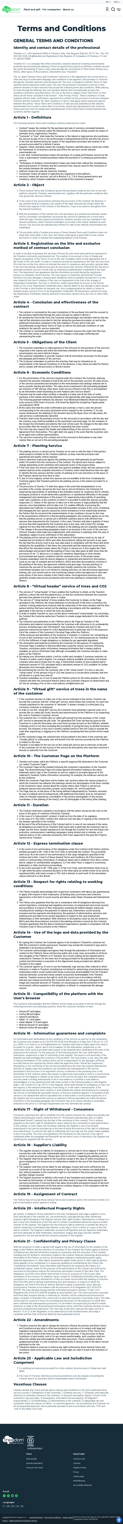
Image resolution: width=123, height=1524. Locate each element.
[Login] (107, 9)
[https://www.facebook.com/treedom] (4, 1496)
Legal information (36, 1517)
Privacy (76, 1472)
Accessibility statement (82, 1485)
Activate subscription (34, 1463)
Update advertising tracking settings (23, 1521)
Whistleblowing (79, 1481)
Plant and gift (31, 1459)
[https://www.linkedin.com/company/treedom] (16, 1496)
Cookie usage (78, 1476)
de (13, 1506)
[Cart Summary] (118, 9)
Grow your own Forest (34, 1468)
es (22, 1506)
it (3, 1506)
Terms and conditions (52, 1517)
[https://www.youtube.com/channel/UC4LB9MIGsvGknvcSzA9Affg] (12, 1496)
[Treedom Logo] (12, 9)
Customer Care (79, 1459)
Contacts (76, 1463)
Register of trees (79, 1468)
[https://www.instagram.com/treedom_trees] (8, 1496)
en (8, 1506)
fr (17, 1506)
